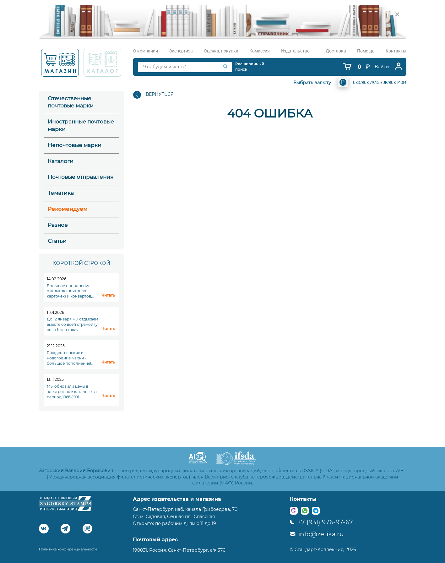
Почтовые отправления (80, 177)
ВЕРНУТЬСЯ (153, 95)
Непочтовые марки (74, 145)
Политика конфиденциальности (68, 549)
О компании (145, 50)
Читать (108, 295)
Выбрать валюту (312, 82)
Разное (58, 225)
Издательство (295, 50)
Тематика (61, 193)
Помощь (366, 50)
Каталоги (60, 161)
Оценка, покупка (221, 50)
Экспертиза (181, 50)
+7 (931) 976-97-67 (321, 522)
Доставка (336, 50)
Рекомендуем (68, 209)
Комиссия (259, 50)
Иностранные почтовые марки (81, 125)
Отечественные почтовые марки (71, 102)
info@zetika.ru (317, 534)
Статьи (57, 241)
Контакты (396, 50)
